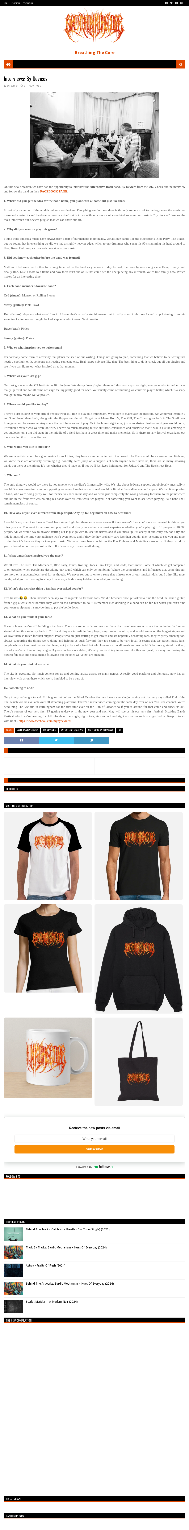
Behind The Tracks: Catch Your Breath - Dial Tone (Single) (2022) (68, 1229)
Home (6, 3)
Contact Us (28, 3)
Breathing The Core (94, 52)
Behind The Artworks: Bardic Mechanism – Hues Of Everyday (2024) (70, 1283)
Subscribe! (94, 1149)
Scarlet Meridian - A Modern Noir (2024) (52, 1301)
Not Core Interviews (100, 730)
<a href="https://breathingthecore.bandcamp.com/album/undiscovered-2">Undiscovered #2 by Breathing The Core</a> (40, 1408)
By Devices (49, 730)
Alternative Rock (27, 730)
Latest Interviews (72, 730)
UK (119, 730)
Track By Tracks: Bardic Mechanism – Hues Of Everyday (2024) (66, 1247)
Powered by (94, 1166)
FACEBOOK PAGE (53, 191)
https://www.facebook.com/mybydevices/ (45, 721)
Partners (16, 3)
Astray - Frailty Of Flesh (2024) (45, 1265)
